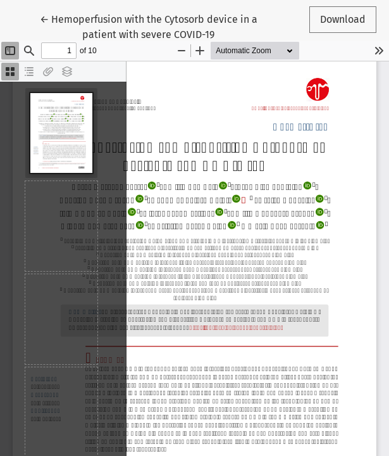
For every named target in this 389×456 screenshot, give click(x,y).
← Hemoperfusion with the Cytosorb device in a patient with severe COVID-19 (148, 26)
